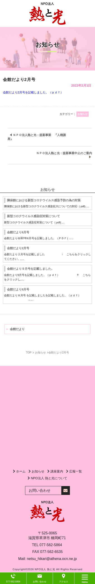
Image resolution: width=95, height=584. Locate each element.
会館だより (17, 329)
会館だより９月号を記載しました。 (30, 268)
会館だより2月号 (18, 248)
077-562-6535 (51, 552)
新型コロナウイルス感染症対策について (33, 216)
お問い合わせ (39, 581)
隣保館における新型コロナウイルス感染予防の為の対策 (44, 200)
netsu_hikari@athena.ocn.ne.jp (52, 559)
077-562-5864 (51, 545)
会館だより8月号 (18, 289)
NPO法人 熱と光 (45, 569)
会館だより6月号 (18, 232)
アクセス (63, 581)
